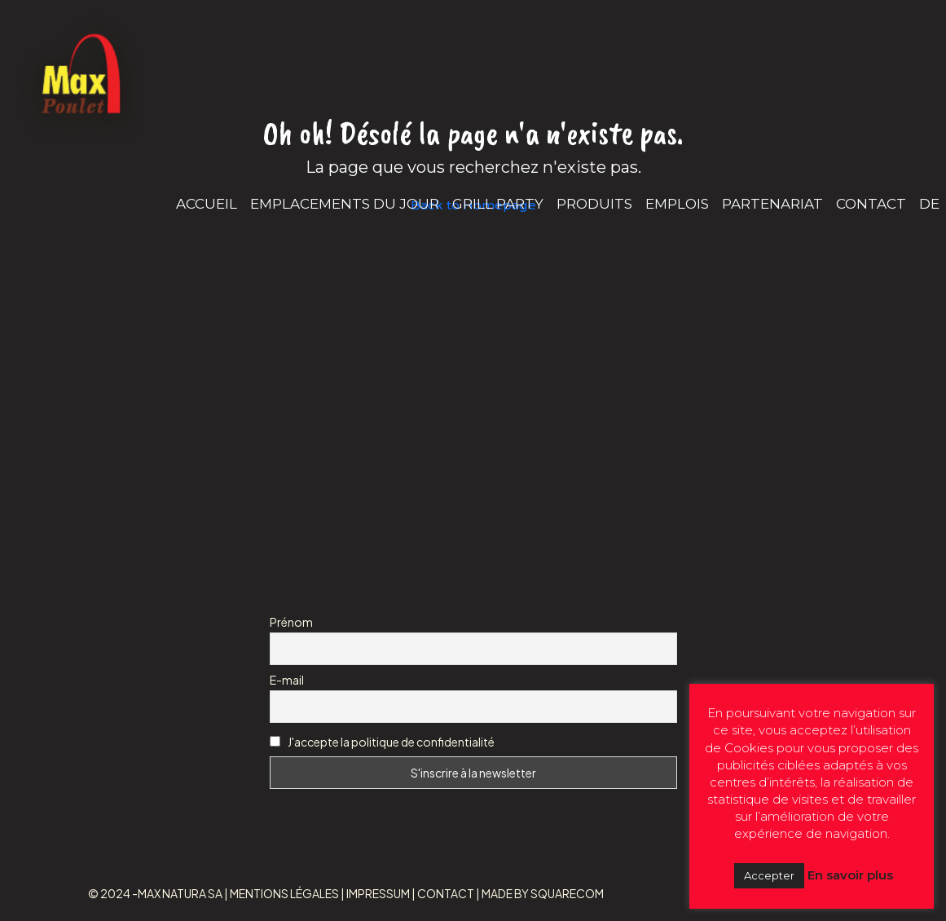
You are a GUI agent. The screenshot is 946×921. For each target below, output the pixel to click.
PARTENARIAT (772, 204)
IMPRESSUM (378, 893)
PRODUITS (594, 204)
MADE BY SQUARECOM (543, 893)
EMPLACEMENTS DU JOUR (344, 204)
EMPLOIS (677, 204)
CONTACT (871, 204)
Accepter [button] (769, 875)
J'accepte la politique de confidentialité (391, 741)
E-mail (287, 679)
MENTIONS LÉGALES (284, 893)
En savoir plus (850, 875)
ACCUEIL (206, 204)
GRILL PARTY (497, 204)
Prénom (291, 622)
